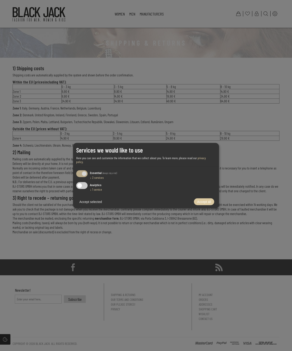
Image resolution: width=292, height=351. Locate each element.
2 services (97, 177)
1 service (96, 189)
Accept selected (90, 201)
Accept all (204, 201)
